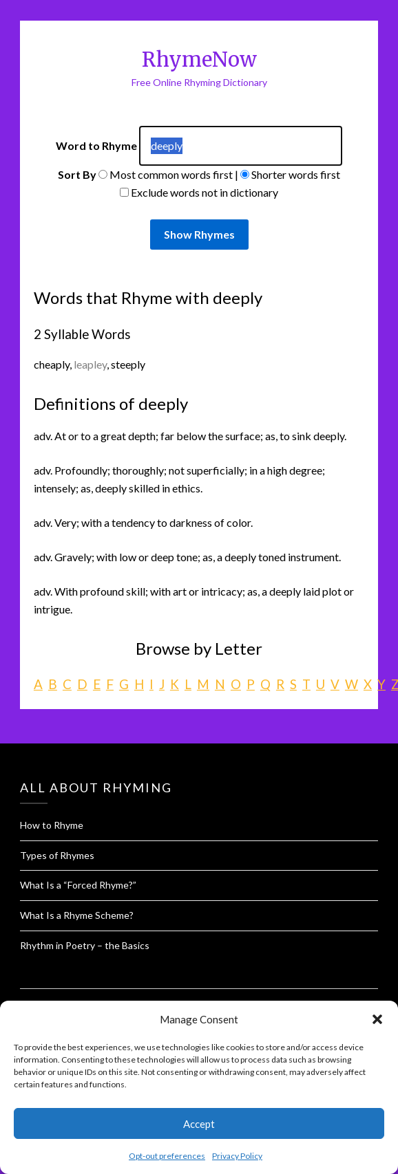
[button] (377, 1019)
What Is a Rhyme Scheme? (77, 915)
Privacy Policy (237, 1156)
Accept (199, 1124)
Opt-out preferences (167, 1156)
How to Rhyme (51, 825)
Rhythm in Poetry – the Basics (84, 945)
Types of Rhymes (57, 855)
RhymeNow (199, 59)
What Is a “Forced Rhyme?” (78, 885)
